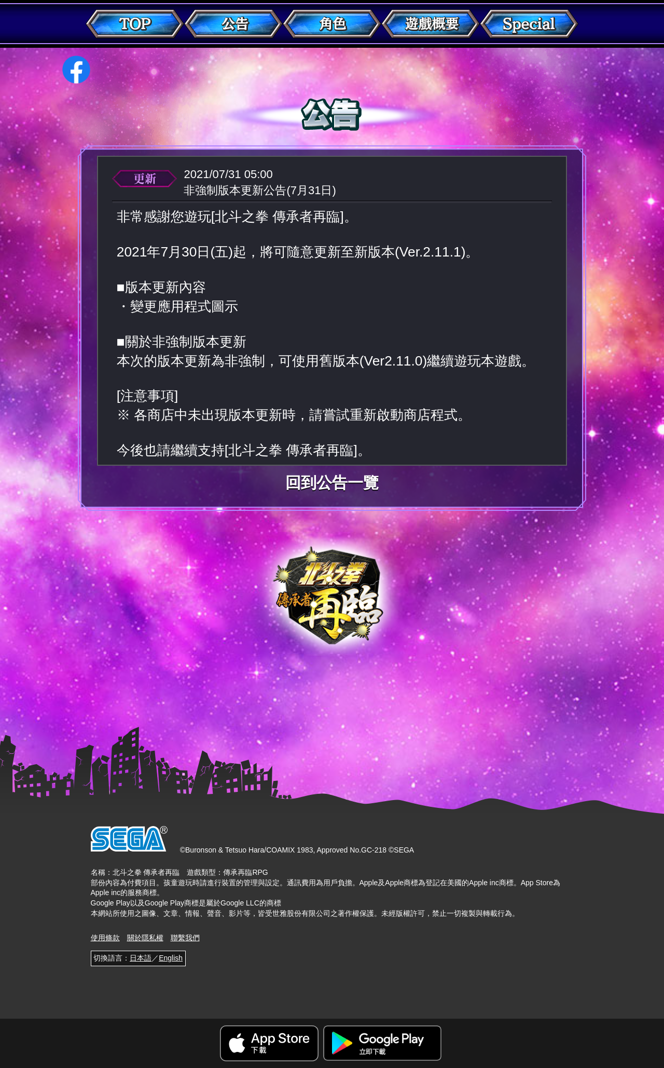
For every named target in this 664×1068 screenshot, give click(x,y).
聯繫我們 (185, 938)
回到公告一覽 (332, 483)
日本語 (140, 958)
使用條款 (105, 938)
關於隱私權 (145, 938)
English (171, 958)
